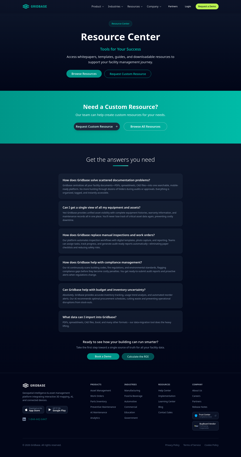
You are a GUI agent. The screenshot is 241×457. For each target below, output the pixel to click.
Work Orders (97, 395)
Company (154, 6)
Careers (196, 395)
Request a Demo (207, 6)
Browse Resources (84, 74)
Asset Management (100, 390)
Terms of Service (192, 445)
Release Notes (199, 406)
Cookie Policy (211, 445)
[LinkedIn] (24, 419)
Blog (160, 406)
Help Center (164, 390)
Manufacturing (132, 390)
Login (188, 6)
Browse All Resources (145, 126)
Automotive (130, 401)
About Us (197, 390)
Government (131, 417)
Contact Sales (165, 412)
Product (98, 6)
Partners (172, 6)
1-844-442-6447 (37, 419)
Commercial (130, 406)
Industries (116, 6)
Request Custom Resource (128, 74)
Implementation (166, 395)
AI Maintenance (98, 412)
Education (129, 412)
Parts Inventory (98, 401)
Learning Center (166, 401)
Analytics (95, 417)
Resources (135, 6)
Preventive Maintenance (103, 406)
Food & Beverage (133, 395)
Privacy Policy (172, 445)
